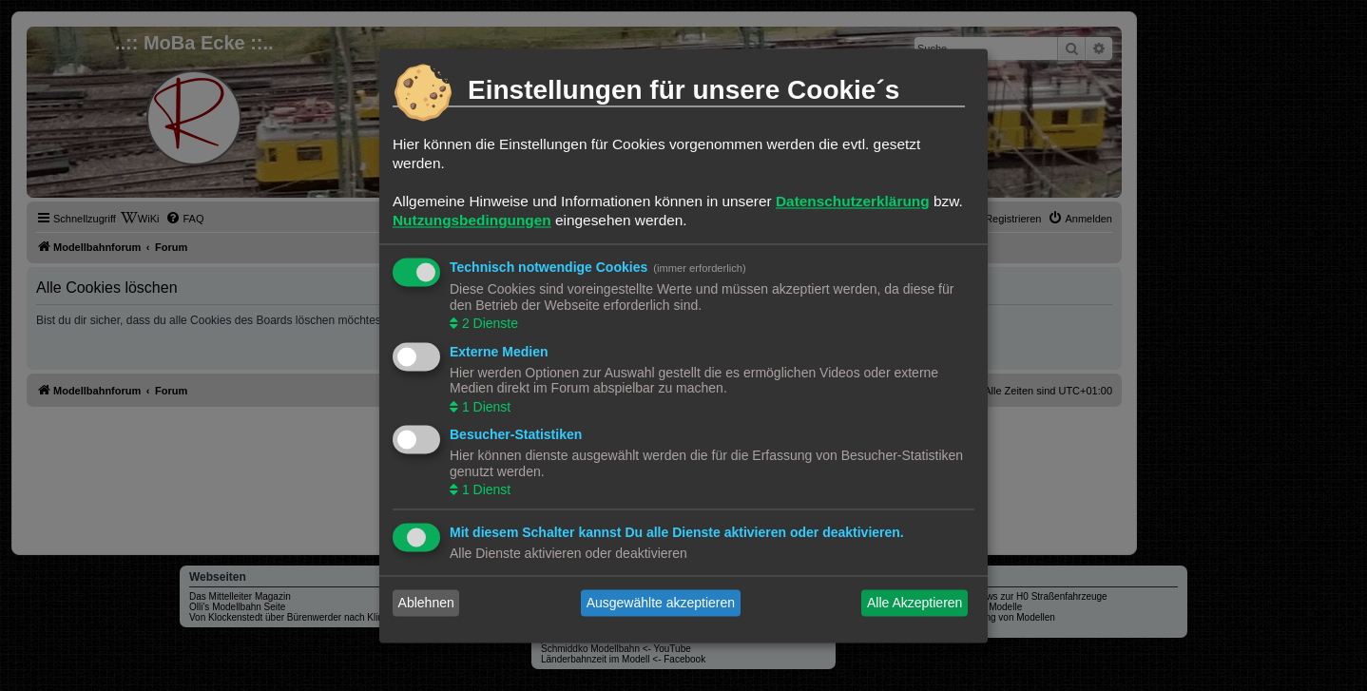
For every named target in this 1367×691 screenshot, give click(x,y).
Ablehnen (426, 602)
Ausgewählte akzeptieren (661, 602)
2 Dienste (488, 324)
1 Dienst (484, 406)
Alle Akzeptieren (914, 602)
